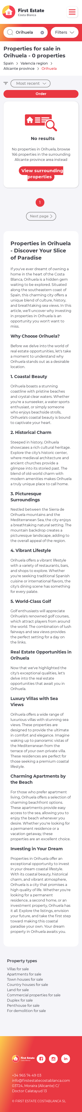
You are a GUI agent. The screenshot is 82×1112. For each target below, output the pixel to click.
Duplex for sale (20, 1000)
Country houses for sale (27, 985)
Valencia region (34, 63)
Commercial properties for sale (34, 995)
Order (41, 94)
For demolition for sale (26, 1011)
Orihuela (49, 69)
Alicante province (19, 69)
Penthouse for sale (23, 1006)
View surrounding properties (42, 173)
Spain (8, 63)
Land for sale (18, 990)
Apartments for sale (24, 974)
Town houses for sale (25, 979)
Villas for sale (18, 969)
